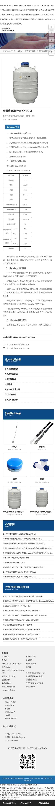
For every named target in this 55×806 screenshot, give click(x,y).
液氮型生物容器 (11, 400)
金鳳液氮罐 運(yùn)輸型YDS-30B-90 (15, 512)
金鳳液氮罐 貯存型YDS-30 (19, 344)
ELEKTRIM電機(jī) (8, 690)
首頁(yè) (20, 51)
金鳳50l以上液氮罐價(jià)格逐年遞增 (16, 558)
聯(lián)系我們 (10, 712)
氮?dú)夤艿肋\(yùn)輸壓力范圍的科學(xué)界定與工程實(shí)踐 (25, 615)
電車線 (28, 667)
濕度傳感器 (30, 660)
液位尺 (42, 447)
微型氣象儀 (6, 680)
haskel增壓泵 (30, 687)
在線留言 (8, 709)
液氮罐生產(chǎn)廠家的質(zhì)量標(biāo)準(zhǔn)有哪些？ (24, 567)
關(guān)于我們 (10, 702)
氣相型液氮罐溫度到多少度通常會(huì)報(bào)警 (20, 639)
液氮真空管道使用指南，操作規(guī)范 (16, 606)
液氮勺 (15, 447)
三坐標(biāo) (6, 667)
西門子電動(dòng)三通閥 (34, 683)
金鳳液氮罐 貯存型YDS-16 (19, 348)
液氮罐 (4, 660)
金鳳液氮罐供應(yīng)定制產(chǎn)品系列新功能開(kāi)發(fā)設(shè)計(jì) (28, 553)
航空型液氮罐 (10, 379)
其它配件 (8, 384)
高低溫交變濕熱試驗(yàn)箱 (36, 673)
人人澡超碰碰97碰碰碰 (8, 800)
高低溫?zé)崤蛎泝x (8, 687)
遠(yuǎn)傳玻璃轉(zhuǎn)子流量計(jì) (13, 672)
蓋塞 (42, 479)
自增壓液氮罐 (31, 656)
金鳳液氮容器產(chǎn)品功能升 (14, 562)
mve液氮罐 (5, 656)
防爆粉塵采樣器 (31, 680)
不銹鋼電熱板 (6, 683)
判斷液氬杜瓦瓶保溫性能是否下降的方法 (17, 625)
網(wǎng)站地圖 (10, 718)
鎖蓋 (15, 479)
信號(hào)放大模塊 (8, 676)
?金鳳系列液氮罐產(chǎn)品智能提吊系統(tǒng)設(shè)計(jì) (24, 543)
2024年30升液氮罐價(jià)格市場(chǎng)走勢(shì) (20, 534)
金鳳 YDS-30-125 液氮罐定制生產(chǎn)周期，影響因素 (22, 596)
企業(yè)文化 (9, 705)
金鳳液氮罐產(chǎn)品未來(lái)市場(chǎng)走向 (19, 577)
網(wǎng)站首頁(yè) (9, 803)
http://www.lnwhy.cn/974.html (24, 337)
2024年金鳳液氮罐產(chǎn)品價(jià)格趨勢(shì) (19, 572)
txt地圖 (7, 715)
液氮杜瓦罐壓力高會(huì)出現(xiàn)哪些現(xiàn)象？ (21, 634)
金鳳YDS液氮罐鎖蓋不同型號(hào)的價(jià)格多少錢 (21, 629)
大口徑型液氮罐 (11, 369)
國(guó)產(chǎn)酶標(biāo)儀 (12, 663)
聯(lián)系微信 (43, 803)
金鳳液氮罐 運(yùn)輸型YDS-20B (42, 512)
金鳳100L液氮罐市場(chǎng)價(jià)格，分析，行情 (21, 620)
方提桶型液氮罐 (11, 374)
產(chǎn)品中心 (25, 803)
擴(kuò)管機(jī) (31, 663)
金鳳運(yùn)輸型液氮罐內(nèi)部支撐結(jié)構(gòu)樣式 (22, 539)
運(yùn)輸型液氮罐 (12, 389)
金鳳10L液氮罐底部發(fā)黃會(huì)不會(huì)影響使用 (21, 610)
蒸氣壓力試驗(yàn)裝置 (34, 676)
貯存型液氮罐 (30, 51)
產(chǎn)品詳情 (12, 127)
